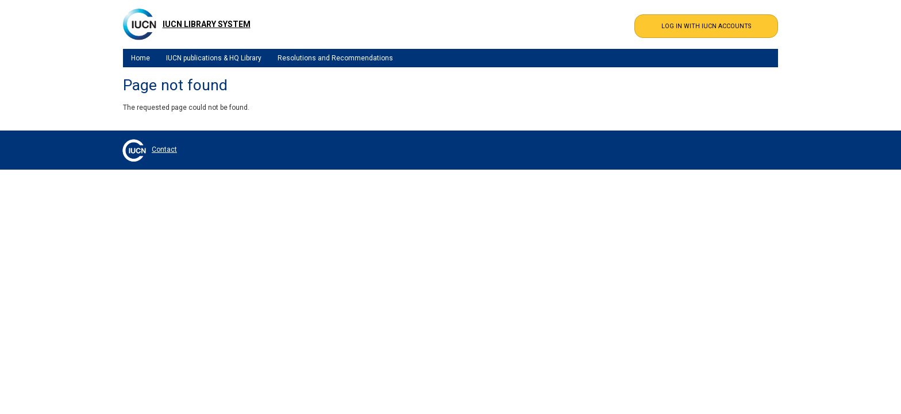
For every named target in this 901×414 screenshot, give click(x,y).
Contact (164, 149)
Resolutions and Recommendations (335, 58)
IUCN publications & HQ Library (213, 58)
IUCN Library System (207, 24)
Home (140, 58)
